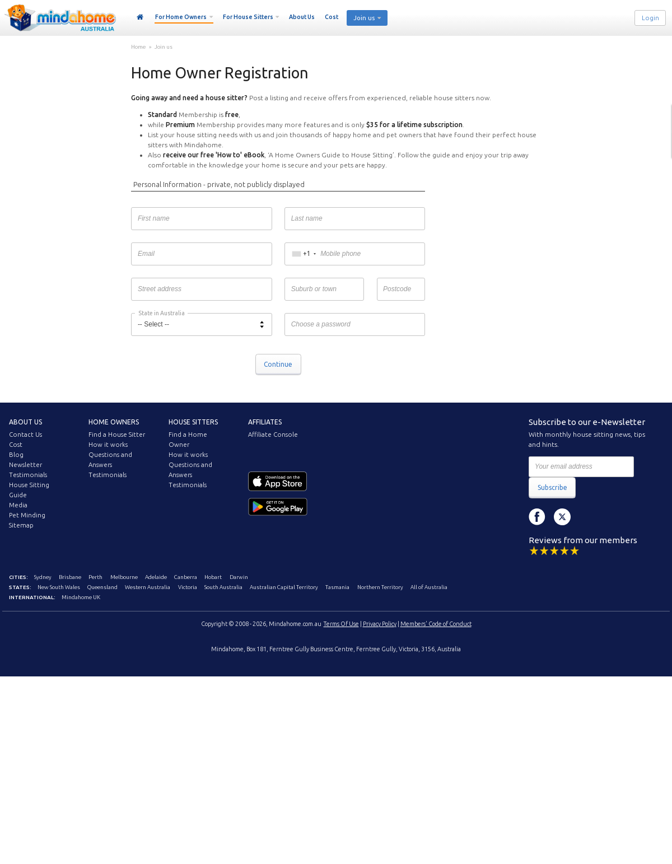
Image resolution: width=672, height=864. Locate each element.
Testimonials (28, 474)
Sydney (43, 577)
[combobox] (304, 254)
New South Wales (59, 587)
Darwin (239, 577)
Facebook (537, 516)
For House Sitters (248, 16)
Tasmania (337, 587)
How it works (108, 444)
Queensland (102, 587)
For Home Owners (181, 16)
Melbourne (124, 577)
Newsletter (25, 464)
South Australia (223, 587)
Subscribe (552, 487)
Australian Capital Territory (284, 587)
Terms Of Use (341, 623)
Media (18, 505)
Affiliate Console (273, 434)
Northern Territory (380, 587)
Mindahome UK (81, 597)
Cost (331, 16)
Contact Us (25, 434)
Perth (95, 577)
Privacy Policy (379, 623)
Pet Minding (27, 515)
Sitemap (21, 525)
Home (140, 17)
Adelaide (156, 577)
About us (25, 422)
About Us (302, 16)
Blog (16, 454)
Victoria (187, 587)
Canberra (185, 577)
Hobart (213, 577)
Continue (278, 364)
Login (650, 18)
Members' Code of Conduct (436, 623)
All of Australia (428, 587)
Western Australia (147, 587)
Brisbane (70, 577)
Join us (364, 18)
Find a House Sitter (116, 434)
